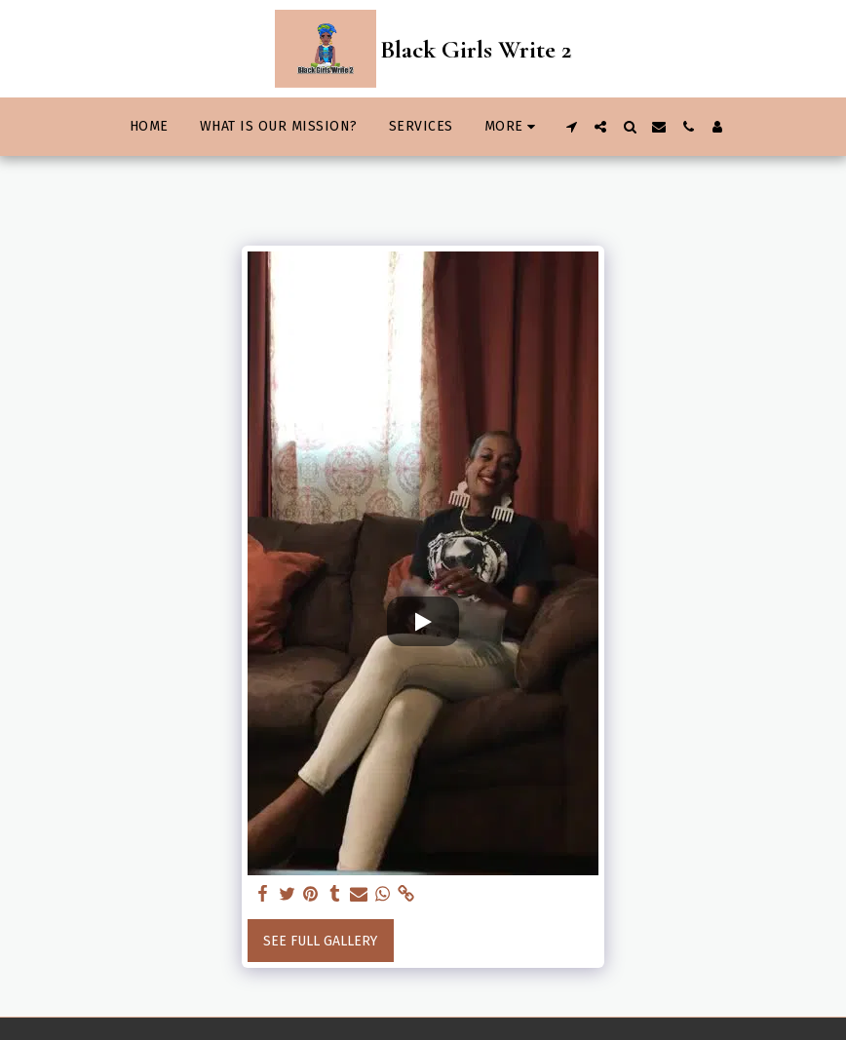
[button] (571, 127)
